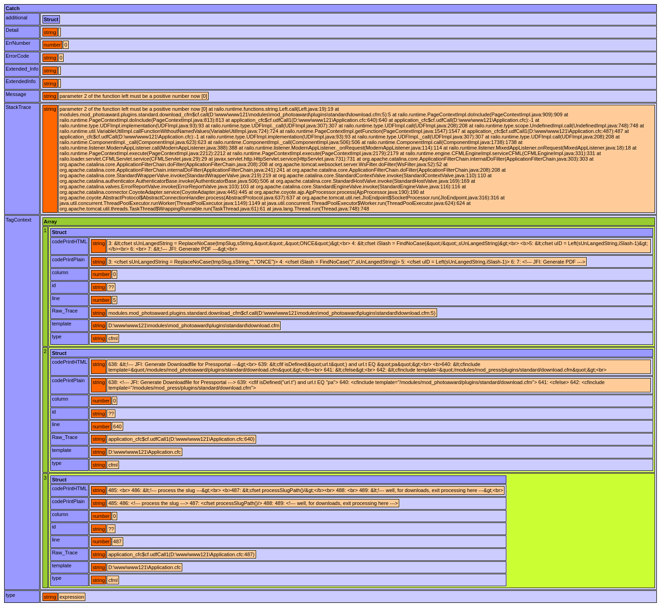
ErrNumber (18, 43)
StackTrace (18, 107)
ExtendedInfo (21, 81)
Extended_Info (22, 69)
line (56, 298)
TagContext (18, 219)
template (61, 323)
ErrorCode (17, 56)
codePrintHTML (69, 241)
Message (16, 94)
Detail (12, 30)
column (60, 272)
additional (16, 17)
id (54, 285)
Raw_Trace (65, 310)
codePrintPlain (68, 259)
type (56, 336)
